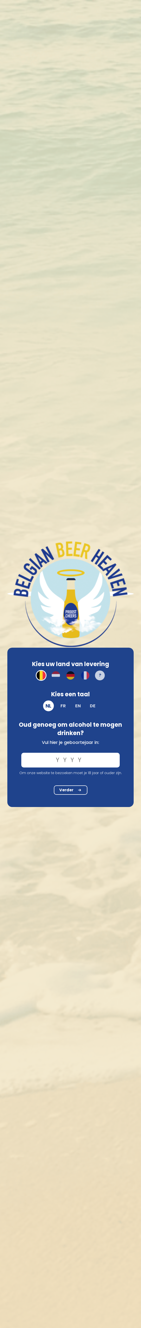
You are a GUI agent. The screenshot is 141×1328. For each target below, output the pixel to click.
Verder (70, 790)
